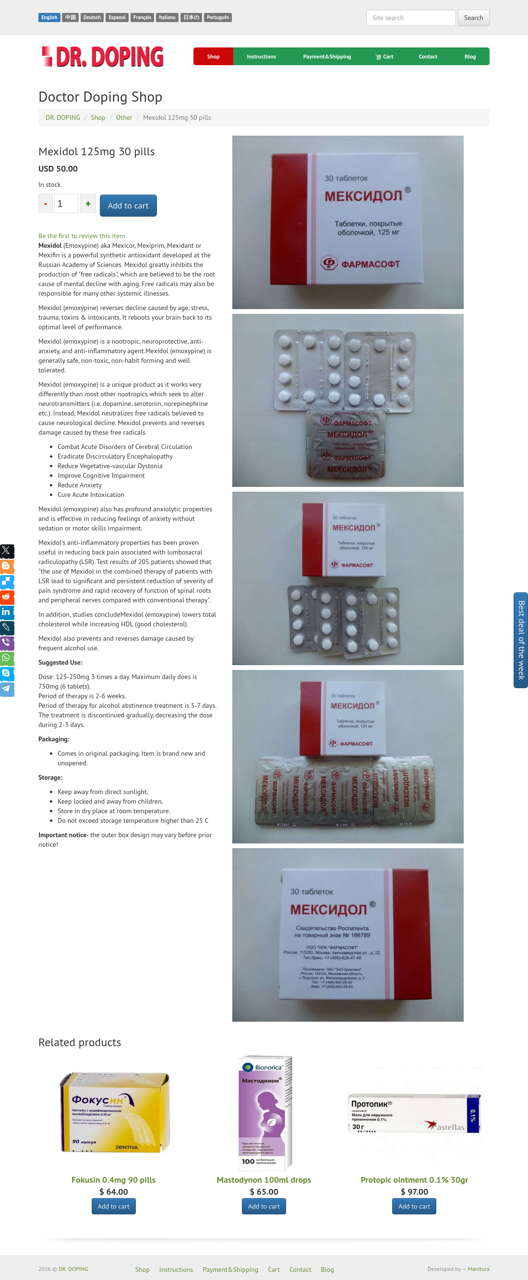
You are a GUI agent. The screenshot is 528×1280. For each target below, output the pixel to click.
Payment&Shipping (327, 56)
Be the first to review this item (81, 235)
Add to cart (128, 205)
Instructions (261, 56)
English (49, 17)
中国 (70, 17)
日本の (191, 17)
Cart (385, 56)
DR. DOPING (73, 1268)
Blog (470, 56)
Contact (428, 56)
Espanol (116, 17)
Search (473, 17)
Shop (213, 56)
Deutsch (92, 17)
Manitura (479, 1268)
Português (218, 17)
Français (142, 17)
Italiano (167, 17)
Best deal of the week (522, 640)
